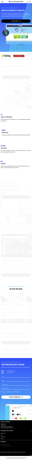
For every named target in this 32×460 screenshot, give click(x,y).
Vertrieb (10, 391)
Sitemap (2, 438)
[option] (7, 55)
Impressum (3, 436)
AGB (1, 434)
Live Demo (17, 391)
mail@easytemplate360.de (9, 427)
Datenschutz (3, 433)
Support (4, 391)
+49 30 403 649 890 (8, 426)
